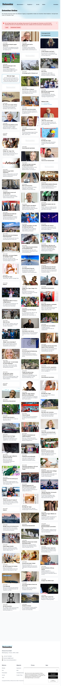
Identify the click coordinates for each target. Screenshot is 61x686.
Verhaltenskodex (20, 672)
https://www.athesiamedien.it (10, 660)
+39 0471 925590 (8, 656)
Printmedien (4, 672)
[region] (41, 676)
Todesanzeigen (46, 103)
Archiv (37, 4)
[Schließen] (57, 670)
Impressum (18, 668)
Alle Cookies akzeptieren (53, 674)
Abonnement (20, 4)
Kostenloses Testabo (15, 27)
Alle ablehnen (53, 677)
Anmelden (55, 4)
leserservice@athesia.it (8, 658)
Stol (3, 670)
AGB (17, 670)
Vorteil (3, 675)
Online (43, 4)
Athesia (3, 668)
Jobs (3, 677)
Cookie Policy (19, 675)
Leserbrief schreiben (47, 104)
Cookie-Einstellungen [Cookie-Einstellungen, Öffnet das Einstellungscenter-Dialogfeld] (53, 681)
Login (7, 27)
